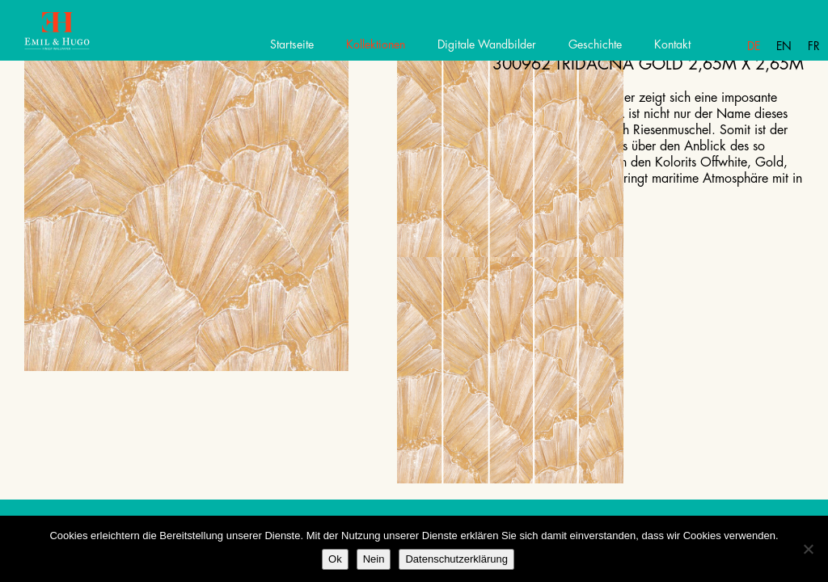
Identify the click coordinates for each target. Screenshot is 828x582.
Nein (374, 559)
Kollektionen (375, 44)
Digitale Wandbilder (486, 44)
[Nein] (808, 549)
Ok (335, 559)
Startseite (292, 44)
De (753, 46)
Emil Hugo (70, 36)
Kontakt (672, 44)
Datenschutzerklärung (456, 559)
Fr (814, 46)
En (784, 46)
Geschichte (595, 44)
